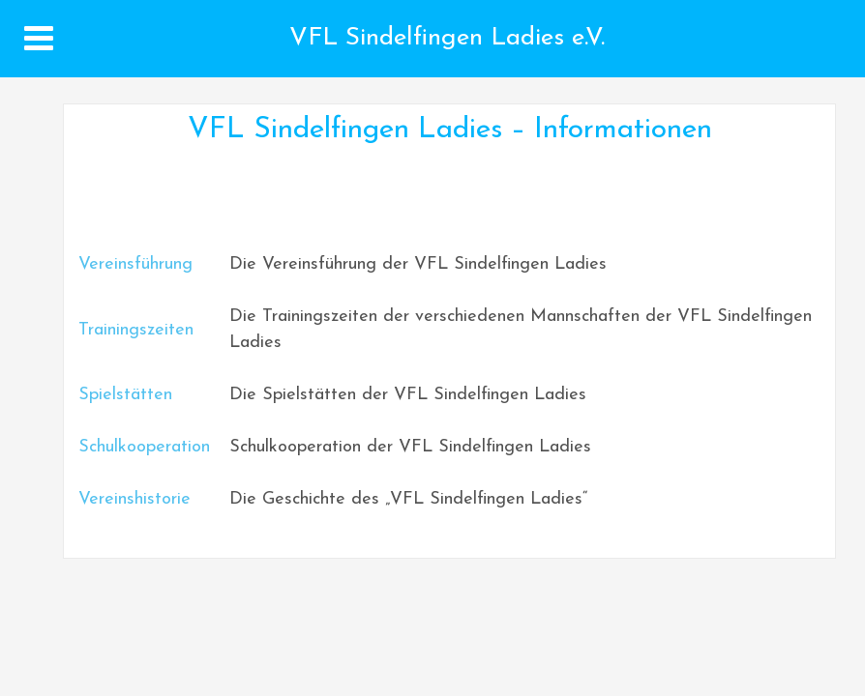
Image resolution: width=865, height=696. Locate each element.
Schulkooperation (144, 447)
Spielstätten (125, 395)
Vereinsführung (135, 264)
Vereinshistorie (134, 499)
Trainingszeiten (136, 330)
